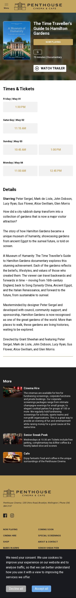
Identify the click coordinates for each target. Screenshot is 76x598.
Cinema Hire (9, 535)
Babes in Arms (11, 548)
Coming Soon (45, 529)
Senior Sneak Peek (48, 548)
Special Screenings (49, 535)
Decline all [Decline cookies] (16, 589)
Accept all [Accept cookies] (41, 589)
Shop (6, 542)
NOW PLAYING (10, 529)
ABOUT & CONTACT (48, 542)
